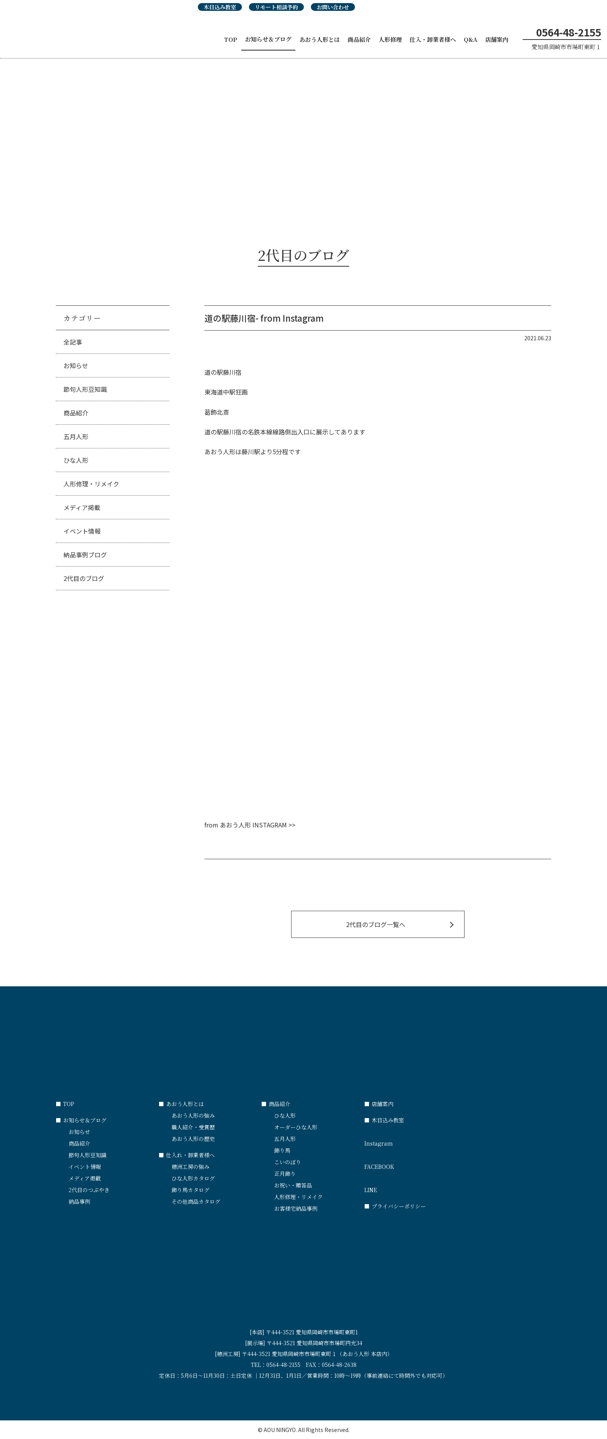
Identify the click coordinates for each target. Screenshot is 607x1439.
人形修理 (390, 39)
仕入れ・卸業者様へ (187, 1154)
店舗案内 (496, 39)
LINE (415, 1186)
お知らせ (75, 365)
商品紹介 (359, 39)
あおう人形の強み (193, 1115)
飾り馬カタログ (190, 1189)
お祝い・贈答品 (293, 1185)
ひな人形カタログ (193, 1178)
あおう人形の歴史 (193, 1138)
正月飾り (285, 1173)
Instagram (415, 1140)
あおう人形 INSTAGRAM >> (257, 824)
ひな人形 (75, 460)
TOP (230, 39)
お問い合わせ (333, 7)
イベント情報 (82, 531)
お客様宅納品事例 (295, 1208)
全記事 (72, 341)
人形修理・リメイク (91, 483)
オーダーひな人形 (295, 1127)
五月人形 (75, 436)
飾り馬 (282, 1150)
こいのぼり (287, 1161)
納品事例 (79, 1201)
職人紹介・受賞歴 (193, 1127)
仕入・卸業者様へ (433, 39)
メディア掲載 (81, 507)
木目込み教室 (220, 7)
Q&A (470, 39)
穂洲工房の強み (190, 1166)
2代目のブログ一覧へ (375, 924)
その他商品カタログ (195, 1201)
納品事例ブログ (85, 554)
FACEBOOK (415, 1163)
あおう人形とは (319, 39)
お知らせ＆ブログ (268, 39)
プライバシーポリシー (395, 1206)
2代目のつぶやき (89, 1189)
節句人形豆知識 (85, 389)
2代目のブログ (83, 578)
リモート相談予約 (276, 7)
